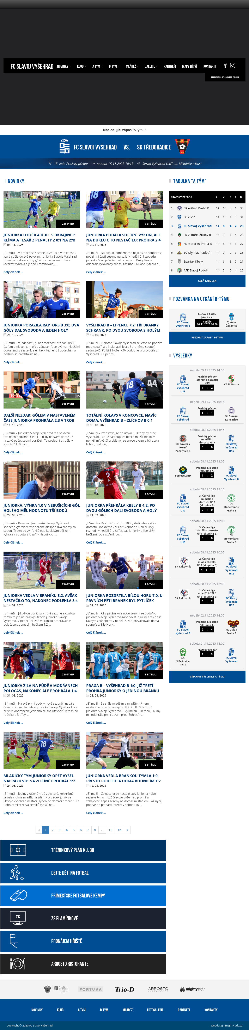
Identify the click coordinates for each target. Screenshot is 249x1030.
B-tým (114, 66)
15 (110, 830)
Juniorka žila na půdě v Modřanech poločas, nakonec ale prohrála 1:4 (41, 688)
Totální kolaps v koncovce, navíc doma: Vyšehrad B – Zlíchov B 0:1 (121, 418)
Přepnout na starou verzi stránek (225, 77)
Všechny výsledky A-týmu (207, 676)
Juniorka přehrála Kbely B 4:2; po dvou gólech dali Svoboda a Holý (121, 508)
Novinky (64, 66)
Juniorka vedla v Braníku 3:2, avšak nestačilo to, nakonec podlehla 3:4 (41, 598)
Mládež (132, 66)
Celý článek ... (13, 272)
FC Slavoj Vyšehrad (32, 65)
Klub (81, 66)
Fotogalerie (155, 1009)
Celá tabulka (207, 281)
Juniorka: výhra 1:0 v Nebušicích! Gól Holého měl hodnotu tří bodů (42, 508)
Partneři (170, 66)
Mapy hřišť (189, 66)
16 (119, 830)
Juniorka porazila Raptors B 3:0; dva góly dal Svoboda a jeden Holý (41, 328)
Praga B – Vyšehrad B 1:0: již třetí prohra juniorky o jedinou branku (122, 688)
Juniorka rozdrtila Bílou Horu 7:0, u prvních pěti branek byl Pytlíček (124, 598)
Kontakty (210, 66)
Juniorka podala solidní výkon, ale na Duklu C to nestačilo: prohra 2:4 (123, 237)
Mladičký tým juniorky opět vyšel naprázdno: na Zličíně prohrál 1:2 (39, 778)
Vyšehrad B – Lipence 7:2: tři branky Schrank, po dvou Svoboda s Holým (123, 328)
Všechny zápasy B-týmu (207, 337)
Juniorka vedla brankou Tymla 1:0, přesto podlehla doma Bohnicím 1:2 (123, 778)
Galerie (151, 66)
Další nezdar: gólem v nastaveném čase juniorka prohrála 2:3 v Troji (39, 418)
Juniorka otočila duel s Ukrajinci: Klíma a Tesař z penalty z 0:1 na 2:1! (39, 237)
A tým (97, 66)
